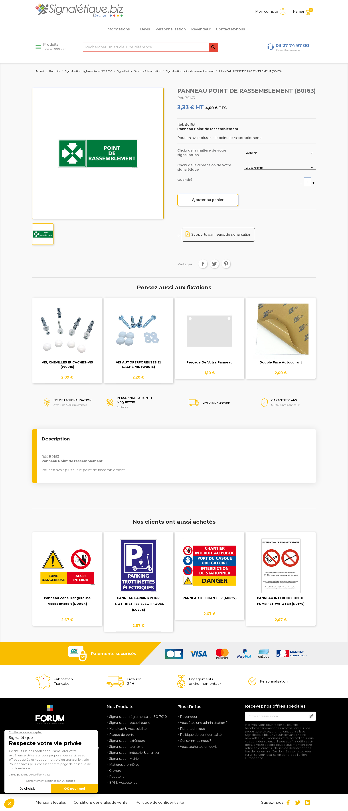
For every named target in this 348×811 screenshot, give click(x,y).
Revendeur (201, 29)
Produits (54, 46)
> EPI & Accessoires (122, 783)
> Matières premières (123, 765)
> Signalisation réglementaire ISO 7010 (137, 717)
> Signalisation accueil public (128, 723)
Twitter (297, 802)
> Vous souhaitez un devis (197, 747)
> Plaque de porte (120, 735)
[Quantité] (307, 182)
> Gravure (114, 771)
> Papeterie (116, 777)
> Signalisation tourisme (125, 747)
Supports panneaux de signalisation (221, 234)
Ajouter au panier (208, 200)
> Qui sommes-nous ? (194, 741)
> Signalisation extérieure (126, 741)
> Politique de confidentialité (199, 735)
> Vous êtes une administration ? (202, 723)
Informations (120, 29)
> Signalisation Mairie (123, 759)
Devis (145, 29)
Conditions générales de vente (101, 802)
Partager (202, 263)
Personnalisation (170, 29)
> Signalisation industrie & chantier (133, 753)
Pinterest (225, 263)
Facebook (288, 802)
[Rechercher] (150, 47)
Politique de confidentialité (160, 802)
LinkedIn (307, 802)
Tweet (214, 263)
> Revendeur (187, 717)
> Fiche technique (191, 729)
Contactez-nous (230, 29)
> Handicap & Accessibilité (127, 729)
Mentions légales (51, 802)
